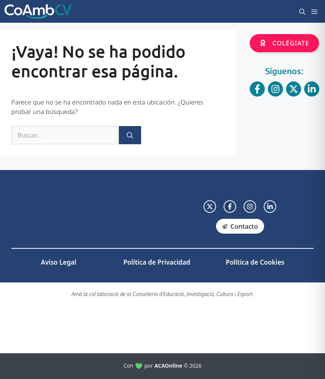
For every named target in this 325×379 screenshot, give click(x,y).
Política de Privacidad (156, 262)
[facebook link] (230, 206)
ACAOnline (168, 365)
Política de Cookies (255, 262)
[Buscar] (130, 135)
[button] (302, 11)
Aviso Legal (58, 262)
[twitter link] (210, 206)
